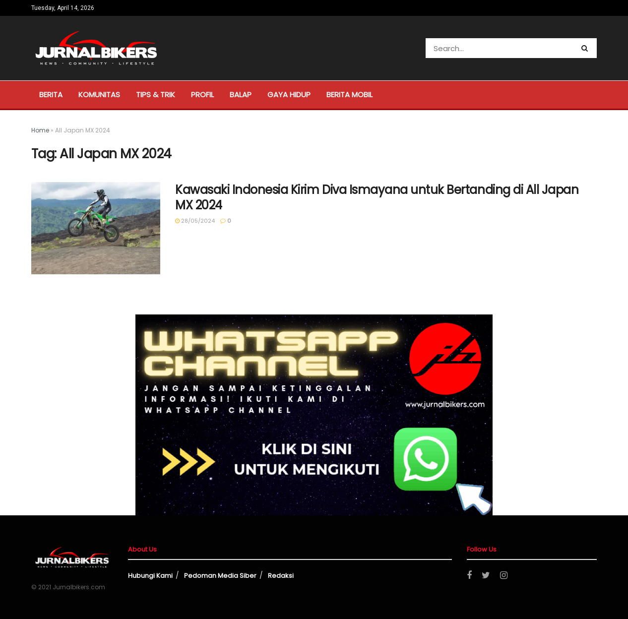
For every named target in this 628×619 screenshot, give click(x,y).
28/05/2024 (195, 221)
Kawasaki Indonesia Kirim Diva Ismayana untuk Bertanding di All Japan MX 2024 (376, 197)
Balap (240, 94)
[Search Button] (586, 48)
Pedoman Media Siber (220, 575)
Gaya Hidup (289, 94)
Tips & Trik (155, 94)
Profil (202, 94)
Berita (51, 94)
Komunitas (99, 94)
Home (40, 130)
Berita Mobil (349, 94)
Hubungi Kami (150, 575)
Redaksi (281, 575)
